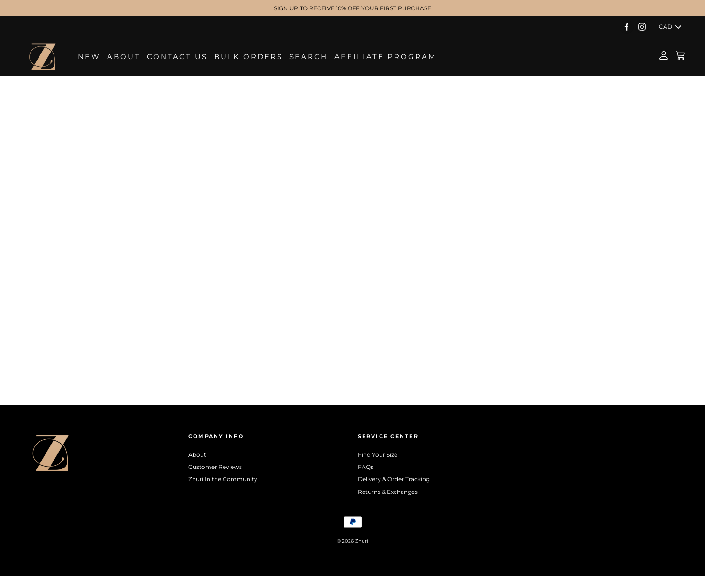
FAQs (365, 466)
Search (308, 56)
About (123, 56)
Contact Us (177, 56)
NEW (89, 56)
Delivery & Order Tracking (394, 479)
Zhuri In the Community (222, 479)
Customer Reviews (215, 466)
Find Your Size (377, 454)
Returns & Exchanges (388, 491)
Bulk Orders (248, 56)
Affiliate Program (385, 56)
